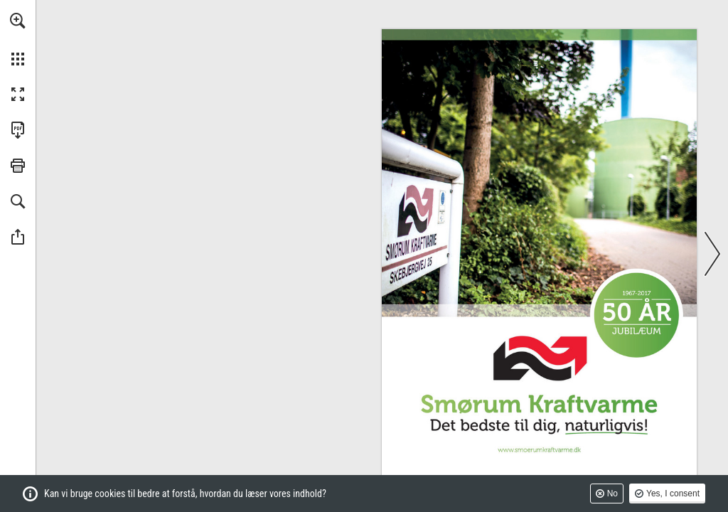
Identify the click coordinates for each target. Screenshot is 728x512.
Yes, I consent (673, 493)
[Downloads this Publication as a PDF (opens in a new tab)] (18, 130)
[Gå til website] (539, 450)
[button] (18, 20)
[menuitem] (18, 39)
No (612, 493)
